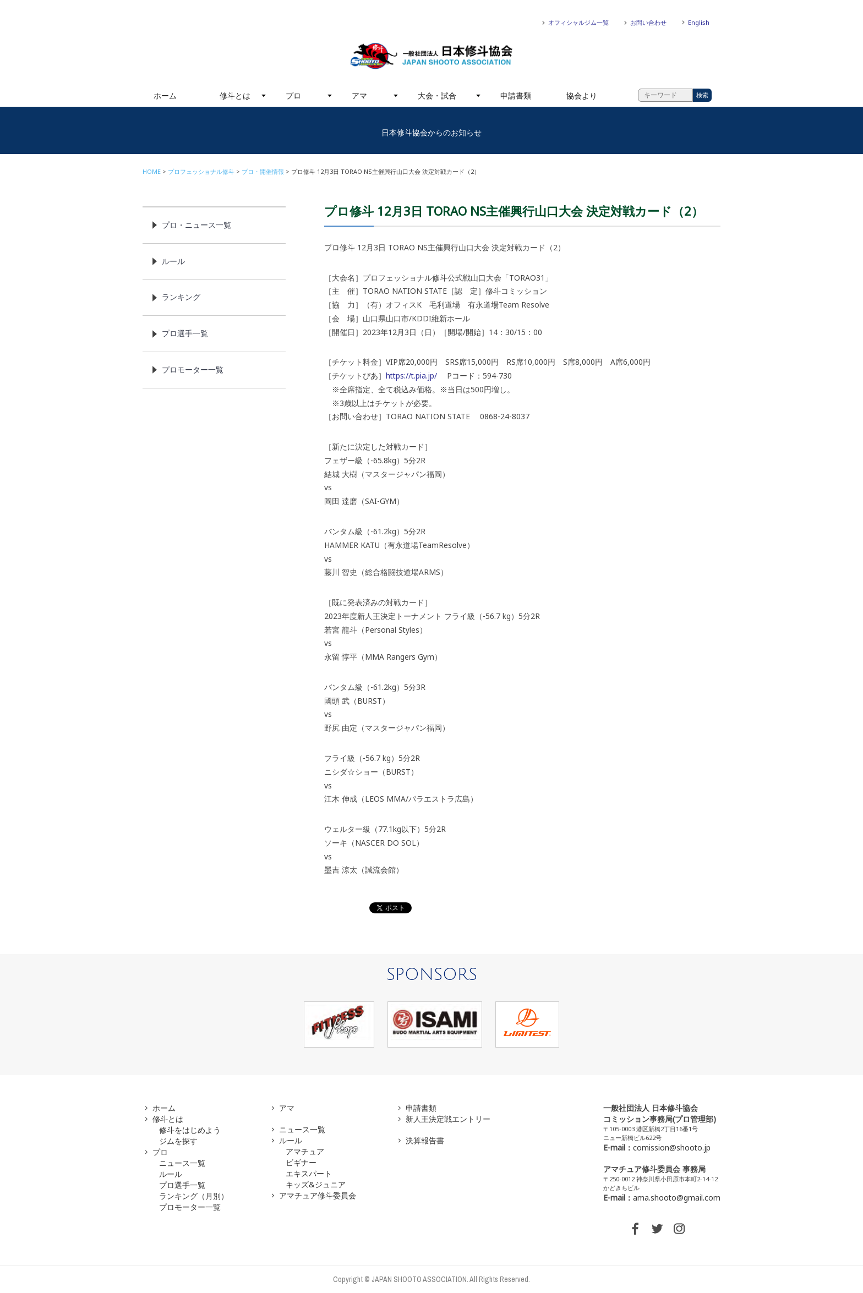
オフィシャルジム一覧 (578, 22)
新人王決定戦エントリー (448, 1119)
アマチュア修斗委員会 (317, 1195)
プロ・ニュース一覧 (196, 225)
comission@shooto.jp (672, 1147)
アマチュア (305, 1151)
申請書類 (515, 95)
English (698, 22)
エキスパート (309, 1173)
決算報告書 (425, 1140)
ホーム (165, 95)
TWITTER (657, 1228)
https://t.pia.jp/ (411, 375)
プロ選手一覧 (185, 333)
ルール (173, 261)
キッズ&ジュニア (316, 1184)
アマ (359, 95)
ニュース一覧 (182, 1163)
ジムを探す (178, 1141)
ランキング (181, 297)
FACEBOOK (635, 1228)
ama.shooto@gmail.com (676, 1197)
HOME (152, 171)
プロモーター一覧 (192, 369)
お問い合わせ (648, 22)
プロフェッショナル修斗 (201, 171)
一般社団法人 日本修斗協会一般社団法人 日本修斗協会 (431, 56)
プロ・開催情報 (263, 171)
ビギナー (301, 1162)
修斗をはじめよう (190, 1130)
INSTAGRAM (679, 1228)
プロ (293, 95)
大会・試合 (437, 95)
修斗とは (235, 95)
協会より (581, 95)
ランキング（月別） (193, 1196)
